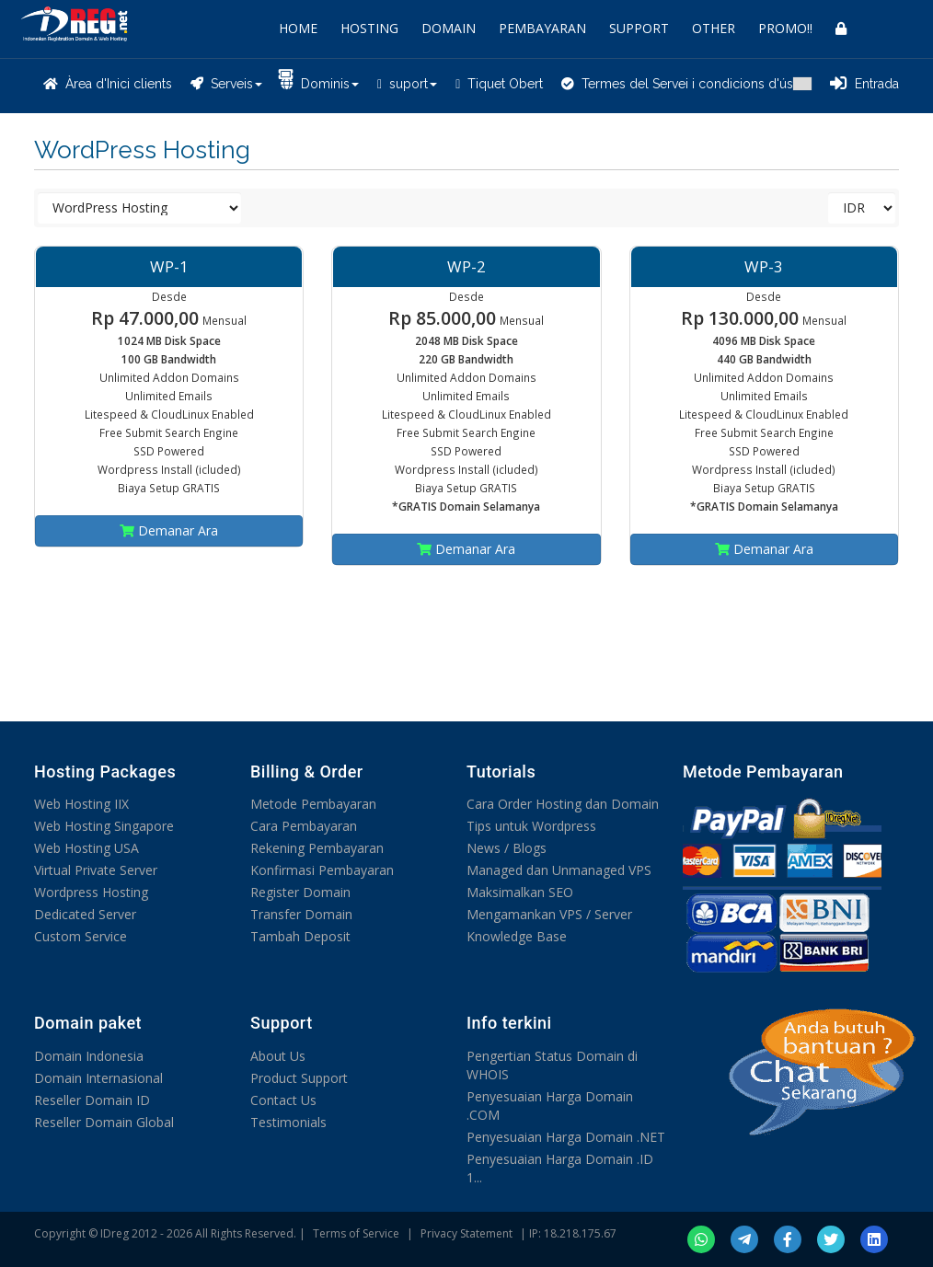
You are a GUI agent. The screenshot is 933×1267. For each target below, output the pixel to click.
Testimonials (288, 1122)
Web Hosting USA (86, 848)
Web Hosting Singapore (104, 826)
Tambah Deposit (300, 936)
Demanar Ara (169, 530)
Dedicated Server (85, 914)
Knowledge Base (516, 936)
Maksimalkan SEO (519, 892)
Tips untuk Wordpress (531, 826)
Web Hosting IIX (81, 803)
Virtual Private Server (95, 870)
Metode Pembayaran (313, 803)
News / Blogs (506, 848)
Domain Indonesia (89, 1056)
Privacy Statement (466, 1233)
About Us (277, 1056)
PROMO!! (785, 28)
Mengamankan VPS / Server (549, 914)
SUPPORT (639, 28)
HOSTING (369, 28)
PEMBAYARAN (542, 28)
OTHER (713, 28)
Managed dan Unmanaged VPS (558, 870)
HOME (298, 28)
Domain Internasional (98, 1078)
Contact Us (283, 1100)
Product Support (299, 1078)
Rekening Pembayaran (317, 848)
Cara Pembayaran (303, 826)
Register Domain (300, 892)
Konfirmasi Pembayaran (322, 870)
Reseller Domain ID (92, 1100)
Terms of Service (356, 1233)
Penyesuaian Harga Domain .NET (565, 1137)
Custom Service (80, 936)
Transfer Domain (301, 914)
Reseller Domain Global (104, 1122)
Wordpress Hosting (91, 892)
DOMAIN (448, 28)
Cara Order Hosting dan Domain (562, 803)
